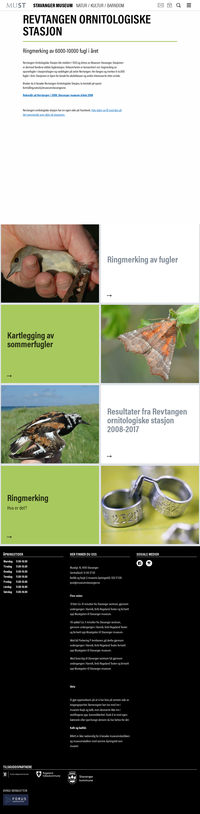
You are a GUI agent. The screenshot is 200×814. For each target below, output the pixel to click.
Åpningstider (13, 554)
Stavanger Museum (78, 5)
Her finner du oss (83, 554)
